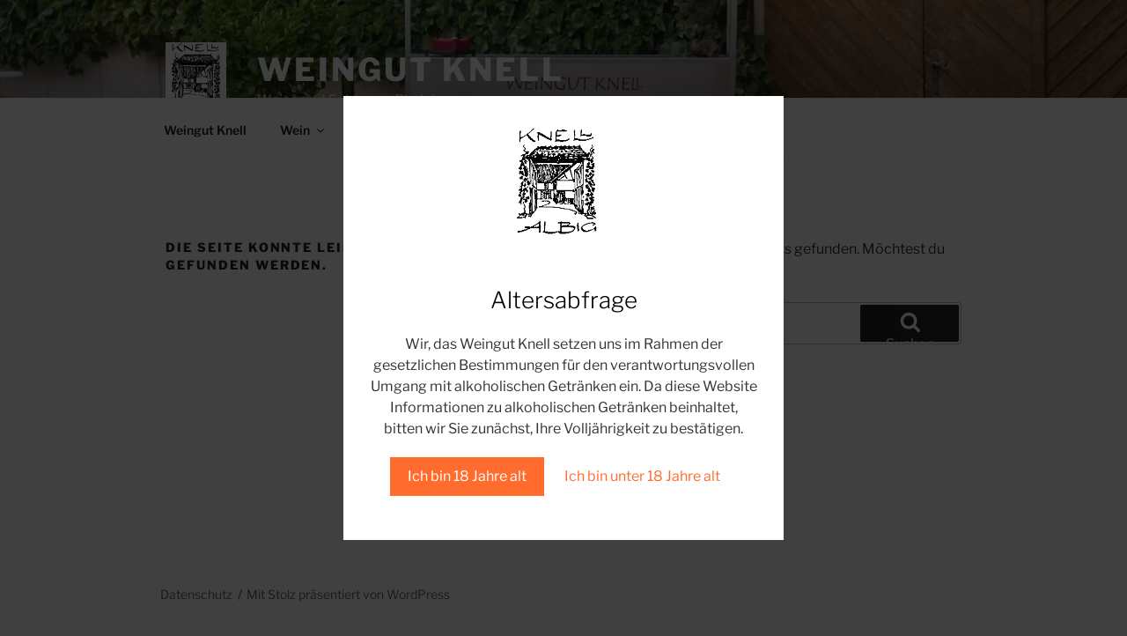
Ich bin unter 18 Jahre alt (642, 476)
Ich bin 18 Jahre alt (467, 476)
